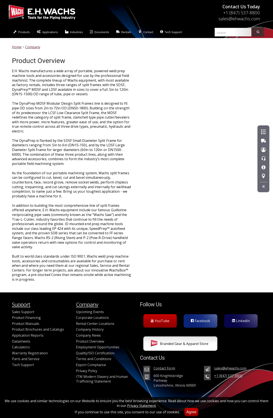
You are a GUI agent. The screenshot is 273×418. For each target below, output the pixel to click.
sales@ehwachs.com (239, 19)
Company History (90, 329)
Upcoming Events (90, 311)
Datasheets (21, 341)
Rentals (123, 32)
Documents (99, 32)
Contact (145, 32)
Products (21, 32)
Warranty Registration (30, 353)
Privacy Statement (141, 405)
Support (21, 304)
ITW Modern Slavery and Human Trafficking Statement (102, 379)
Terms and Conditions (93, 358)
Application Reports (28, 335)
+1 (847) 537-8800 (241, 13)
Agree (191, 412)
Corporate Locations (92, 317)
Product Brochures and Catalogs (38, 329)
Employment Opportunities (97, 347)
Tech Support (171, 32)
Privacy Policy (86, 370)
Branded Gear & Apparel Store (179, 344)
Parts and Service (25, 358)
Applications (47, 32)
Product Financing (26, 317)
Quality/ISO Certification (95, 353)
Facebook (200, 320)
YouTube (160, 320)
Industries (74, 32)
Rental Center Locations (95, 323)
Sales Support (23, 311)
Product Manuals (25, 323)
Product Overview (90, 341)
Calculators (21, 347)
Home (17, 47)
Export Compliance (91, 364)
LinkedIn (241, 320)
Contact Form (164, 368)
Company (32, 47)
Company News (88, 335)
